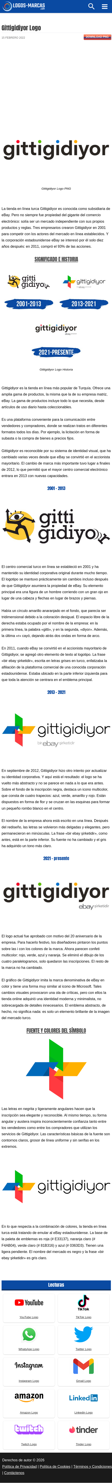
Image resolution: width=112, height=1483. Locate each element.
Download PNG (97, 37)
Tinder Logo (83, 1445)
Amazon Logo (29, 1413)
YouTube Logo (29, 1318)
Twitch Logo (29, 1445)
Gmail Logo (83, 1381)
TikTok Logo (83, 1318)
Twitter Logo (84, 1349)
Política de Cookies (55, 1467)
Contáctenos (14, 1473)
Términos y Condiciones (92, 1467)
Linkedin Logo (84, 1413)
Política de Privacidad (19, 1467)
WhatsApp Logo (28, 1349)
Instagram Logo (29, 1381)
